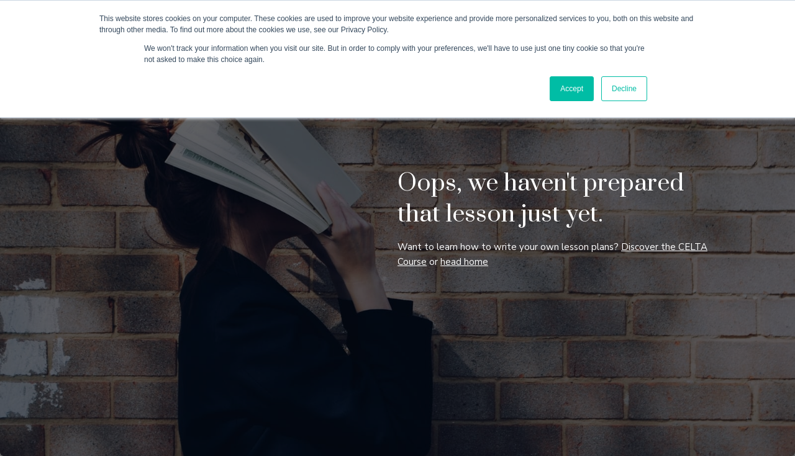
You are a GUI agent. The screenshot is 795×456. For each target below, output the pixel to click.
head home (464, 262)
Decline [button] (624, 88)
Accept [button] (571, 88)
